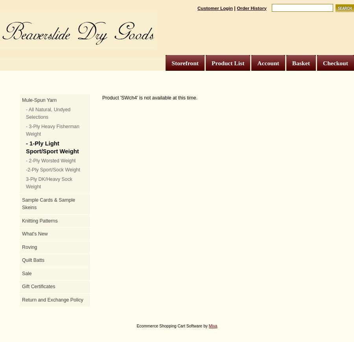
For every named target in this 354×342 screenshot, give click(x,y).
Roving (29, 247)
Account (268, 63)
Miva (213, 326)
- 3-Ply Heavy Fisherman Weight (52, 130)
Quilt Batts (33, 260)
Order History (252, 8)
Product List (228, 63)
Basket (301, 63)
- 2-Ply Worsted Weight (51, 161)
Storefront (185, 63)
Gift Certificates (38, 286)
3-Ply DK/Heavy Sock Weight (49, 183)
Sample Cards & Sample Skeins (48, 204)
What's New (35, 234)
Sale (27, 273)
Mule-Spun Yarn (39, 100)
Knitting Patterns (40, 221)
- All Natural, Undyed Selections (48, 113)
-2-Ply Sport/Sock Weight (53, 170)
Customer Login (215, 8)
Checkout (335, 63)
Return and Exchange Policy (52, 300)
